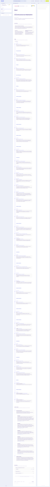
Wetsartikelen (2, 11)
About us (23, 481)
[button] (43, 245)
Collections (15, 481)
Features (21, 481)
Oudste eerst (16, 41)
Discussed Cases (18, 481)
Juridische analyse (2, 10)
